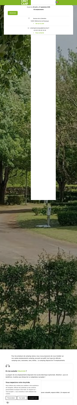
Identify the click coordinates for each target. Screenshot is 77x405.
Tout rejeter (22, 398)
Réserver (12, 13)
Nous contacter (39, 33)
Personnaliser (11, 398)
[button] (57, 2)
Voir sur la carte (39, 23)
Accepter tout (33, 398)
